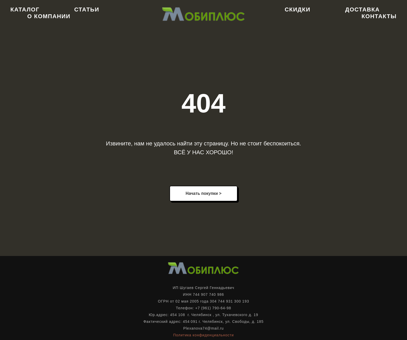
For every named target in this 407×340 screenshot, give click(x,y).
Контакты (379, 16)
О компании (48, 16)
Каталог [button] (24, 9)
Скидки (297, 9)
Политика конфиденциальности (203, 335)
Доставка (362, 9)
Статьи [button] (86, 9)
